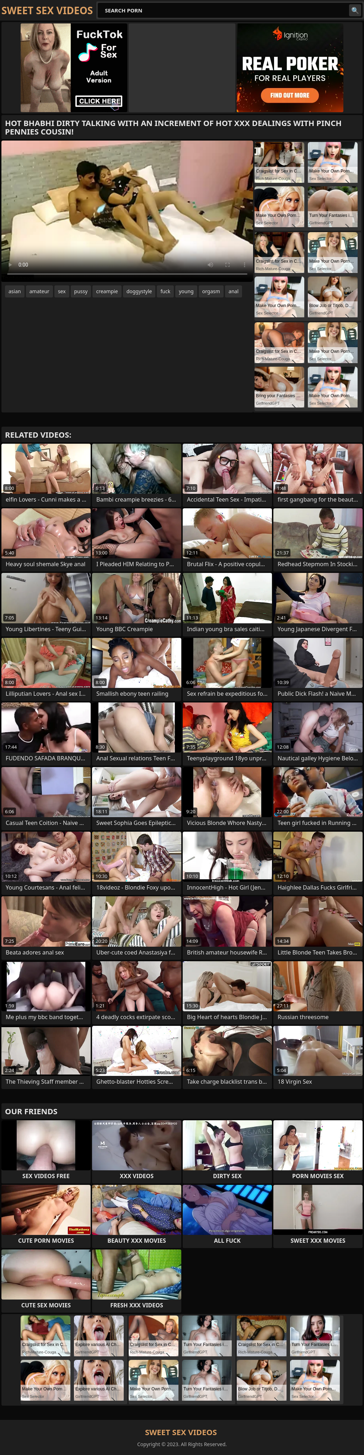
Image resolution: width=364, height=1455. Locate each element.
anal (234, 291)
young (186, 291)
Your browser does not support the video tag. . (127, 211)
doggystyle (139, 291)
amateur (39, 291)
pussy (81, 291)
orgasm (211, 291)
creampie (107, 291)
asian (15, 291)
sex (62, 291)
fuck (165, 291)
